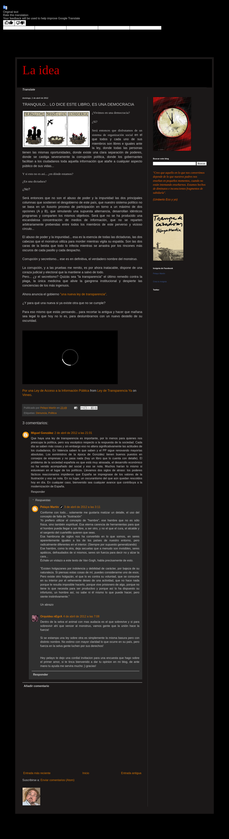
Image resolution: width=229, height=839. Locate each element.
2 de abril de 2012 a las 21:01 (73, 432)
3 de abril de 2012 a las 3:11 (82, 506)
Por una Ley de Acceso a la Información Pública (55, 390)
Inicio (85, 773)
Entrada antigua (131, 773)
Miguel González (42, 432)
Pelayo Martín (49, 506)
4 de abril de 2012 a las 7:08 (81, 616)
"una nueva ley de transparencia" (83, 294)
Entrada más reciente (36, 773)
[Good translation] (8, 23)
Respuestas (43, 500)
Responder (38, 491)
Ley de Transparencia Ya (114, 390)
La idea (41, 70)
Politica (52, 413)
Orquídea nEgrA (51, 616)
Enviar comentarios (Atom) (57, 780)
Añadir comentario (36, 686)
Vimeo (26, 395)
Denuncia (41, 413)
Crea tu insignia (160, 281)
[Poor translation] (20, 23)
